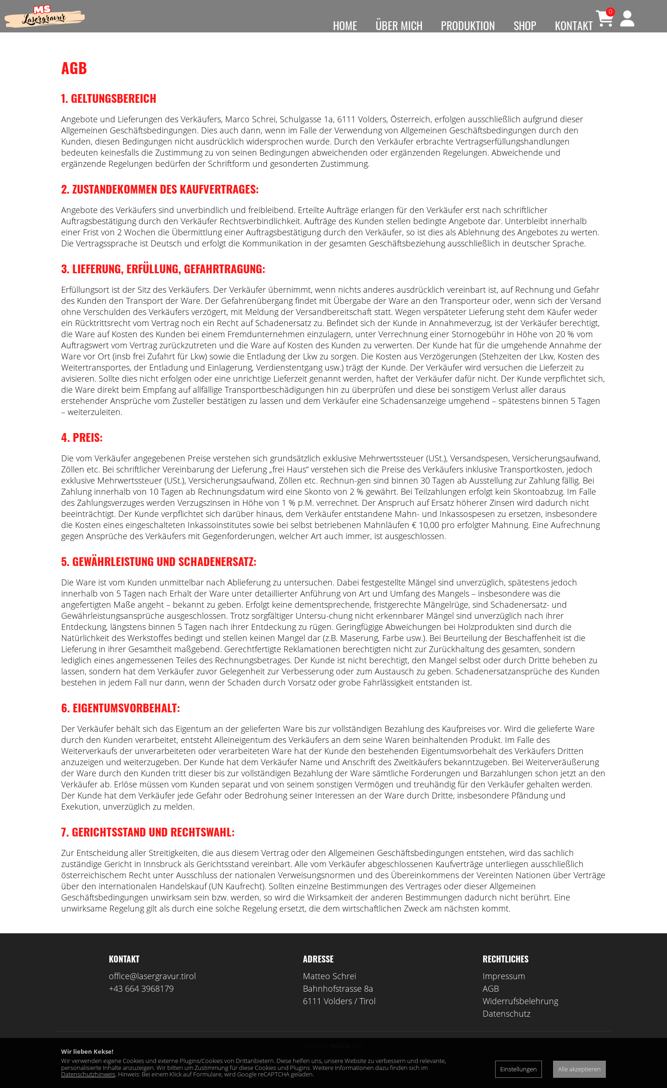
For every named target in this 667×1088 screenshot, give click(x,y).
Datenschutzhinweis (88, 1074)
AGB (491, 1002)
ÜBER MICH (399, 25)
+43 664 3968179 (141, 1002)
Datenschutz (506, 1027)
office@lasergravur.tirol (152, 989)
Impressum (504, 989)
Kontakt (574, 25)
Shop (525, 25)
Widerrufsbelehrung (520, 1014)
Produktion (468, 25)
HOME (345, 25)
